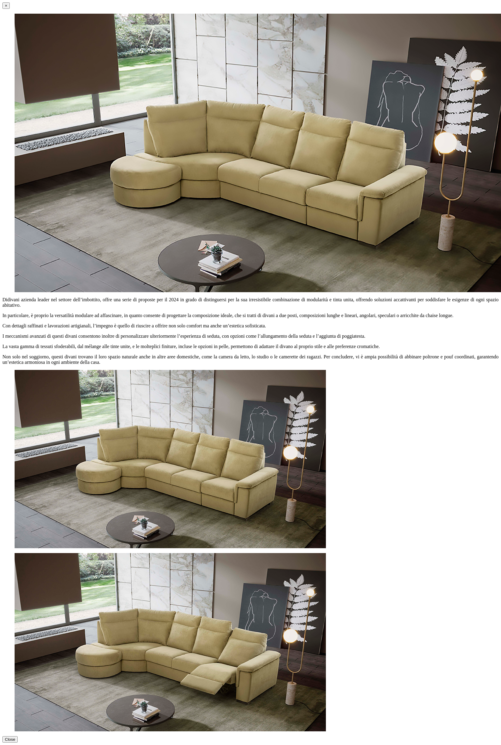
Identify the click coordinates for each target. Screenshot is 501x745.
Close (10, 739)
